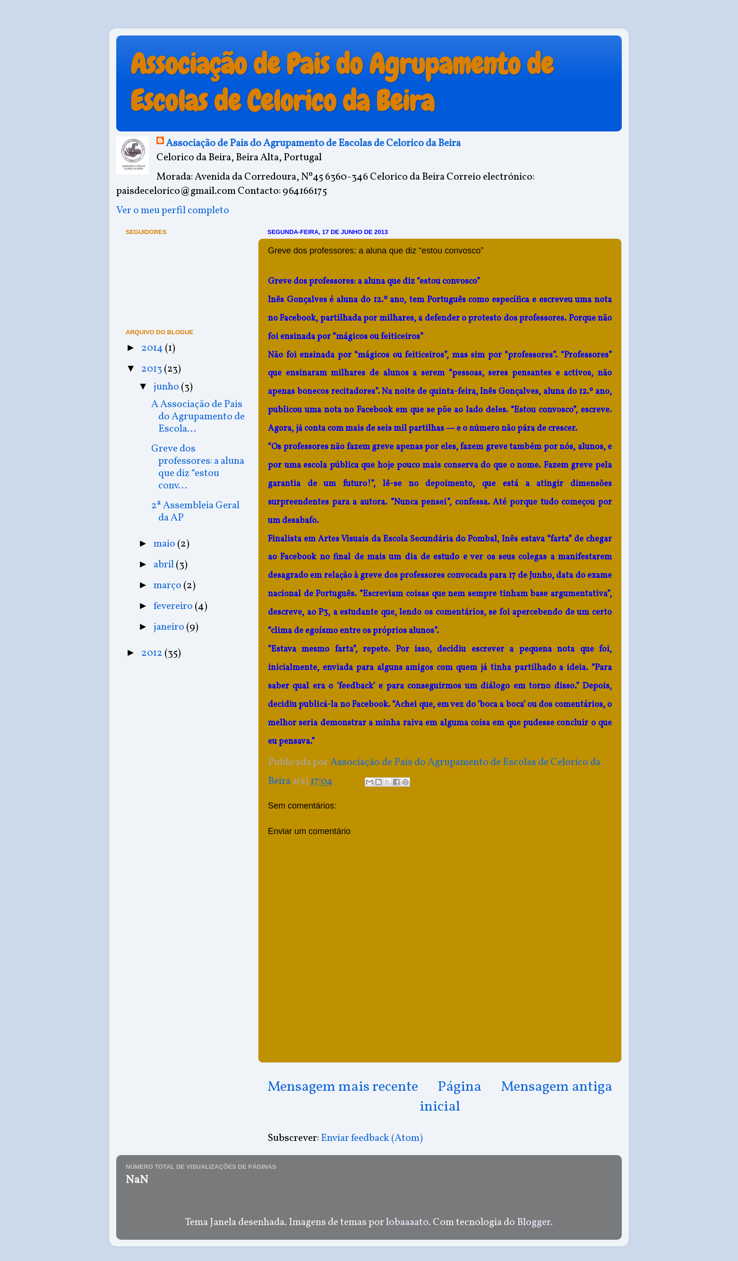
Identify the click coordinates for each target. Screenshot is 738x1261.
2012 (152, 653)
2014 (153, 348)
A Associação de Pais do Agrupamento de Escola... (198, 416)
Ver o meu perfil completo (172, 210)
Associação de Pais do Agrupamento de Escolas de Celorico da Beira (341, 82)
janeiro (170, 627)
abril (165, 564)
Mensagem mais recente (342, 1087)
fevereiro (174, 606)
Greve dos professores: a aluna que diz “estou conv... (197, 467)
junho (167, 387)
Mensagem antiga (556, 1087)
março (168, 585)
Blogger (533, 1222)
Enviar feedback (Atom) (372, 1138)
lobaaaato (407, 1222)
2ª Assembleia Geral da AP (195, 511)
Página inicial (450, 1097)
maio (165, 544)
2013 (152, 369)
